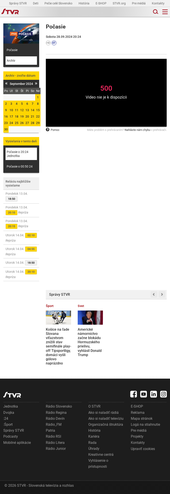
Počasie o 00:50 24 (20, 166)
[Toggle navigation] (165, 12)
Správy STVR (18, 3)
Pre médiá (139, 3)
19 (22, 116)
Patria (50, 430)
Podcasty (10, 436)
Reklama (138, 412)
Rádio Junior (56, 448)
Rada (92, 443)
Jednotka (10, 406)
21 (32, 116)
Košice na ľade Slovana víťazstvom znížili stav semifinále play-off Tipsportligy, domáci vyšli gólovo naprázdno (58, 346)
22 (38, 116)
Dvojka (8, 412)
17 (11, 116)
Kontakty (158, 3)
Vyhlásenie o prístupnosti (98, 463)
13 (27, 110)
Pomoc (53, 130)
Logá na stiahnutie (145, 424)
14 (32, 110)
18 (16, 116)
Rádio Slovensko (59, 406)
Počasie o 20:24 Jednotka (17, 154)
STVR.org (119, 3)
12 (22, 110)
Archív (11, 60)
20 (27, 116)
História (84, 3)
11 (16, 110)
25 (16, 123)
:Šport (8, 424)
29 (38, 123)
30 (6, 129)
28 (32, 123)
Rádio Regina (56, 412)
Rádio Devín (55, 418)
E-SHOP (101, 3)
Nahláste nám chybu (137, 130)
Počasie (12, 50)
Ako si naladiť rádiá (103, 412)
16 (6, 116)
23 (6, 123)
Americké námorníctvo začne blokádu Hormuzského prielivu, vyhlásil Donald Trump (90, 342)
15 (38, 110)
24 (11, 123)
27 (27, 123)
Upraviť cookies (143, 449)
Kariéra (93, 436)
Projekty (137, 436)
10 (11, 110)
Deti (36, 3)
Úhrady (93, 448)
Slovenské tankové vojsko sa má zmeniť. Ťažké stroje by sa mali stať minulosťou (153, 340)
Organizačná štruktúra (105, 424)
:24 (5, 418)
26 (22, 123)
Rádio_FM (54, 424)
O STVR (94, 406)
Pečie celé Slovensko (58, 3)
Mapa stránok (142, 418)
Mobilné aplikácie (17, 443)
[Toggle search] (155, 12)
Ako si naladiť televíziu (106, 418)
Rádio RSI (53, 436)
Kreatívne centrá (101, 454)
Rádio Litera (55, 443)
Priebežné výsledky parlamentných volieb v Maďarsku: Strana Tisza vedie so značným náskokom (121, 346)
